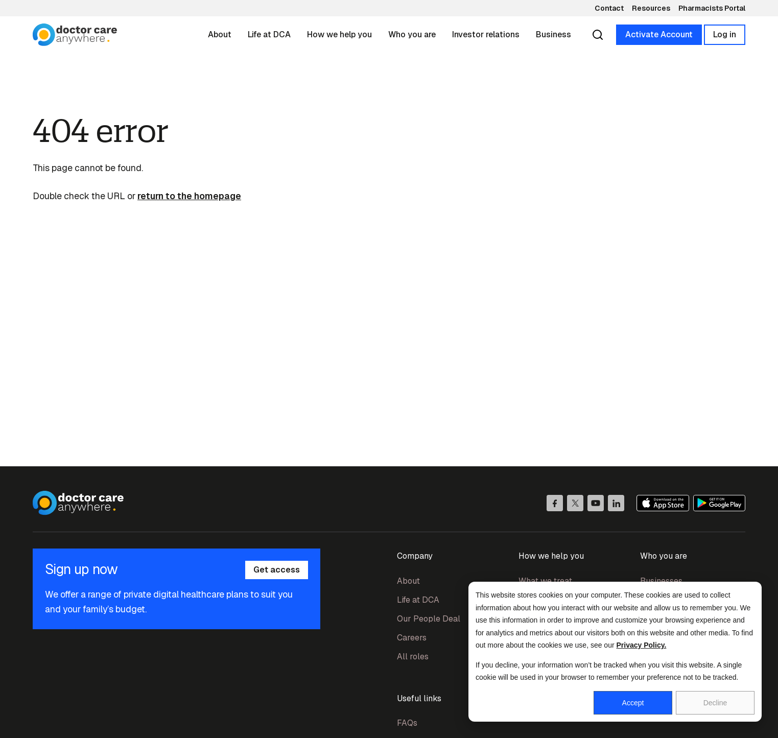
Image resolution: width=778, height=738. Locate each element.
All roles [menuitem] (413, 656)
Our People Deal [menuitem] (428, 618)
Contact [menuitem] (609, 8)
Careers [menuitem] (412, 637)
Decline (715, 703)
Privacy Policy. (642, 645)
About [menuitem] (408, 581)
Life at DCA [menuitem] (418, 599)
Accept (633, 703)
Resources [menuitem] (651, 8)
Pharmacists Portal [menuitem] (711, 8)
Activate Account (659, 34)
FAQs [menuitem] (407, 723)
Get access (276, 569)
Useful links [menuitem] (419, 698)
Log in (724, 34)
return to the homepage (189, 196)
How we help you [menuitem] (551, 556)
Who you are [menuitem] (663, 556)
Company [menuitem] (415, 556)
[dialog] (615, 652)
